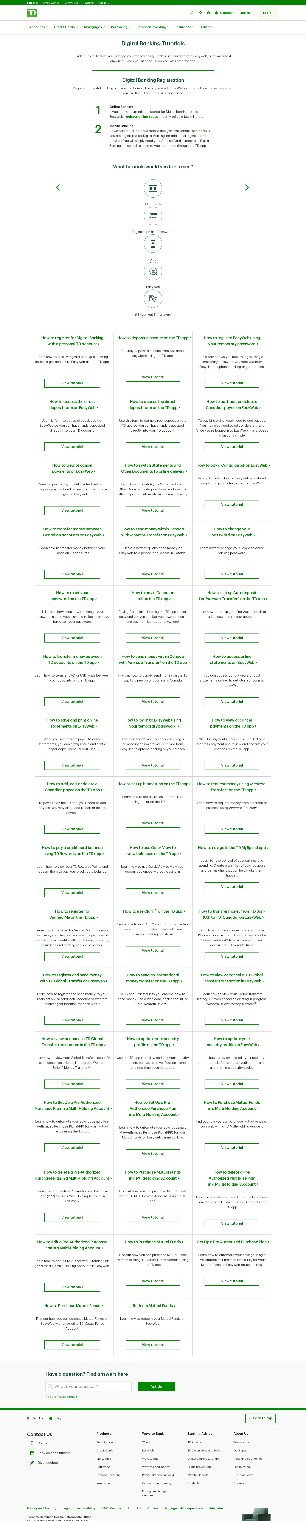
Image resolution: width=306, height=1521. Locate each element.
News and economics (247, 1367)
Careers (238, 1392)
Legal (67, 1417)
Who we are (241, 1351)
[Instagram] (50, 1459)
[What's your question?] (88, 1295)
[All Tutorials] (153, 182)
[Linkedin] (71, 1459)
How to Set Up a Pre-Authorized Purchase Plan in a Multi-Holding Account (153, 1042)
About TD (104, 3)
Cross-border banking (156, 1392)
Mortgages (94, 27)
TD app (146, 1351)
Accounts (38, 27)
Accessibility (86, 1417)
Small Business (51, 3)
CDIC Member (111, 1417)
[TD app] (153, 237)
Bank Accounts (106, 1351)
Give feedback (45, 1371)
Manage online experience (184, 1417)
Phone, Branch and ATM (158, 1384)
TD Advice (194, 1351)
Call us (39, 1352)
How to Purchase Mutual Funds (153, 1166)
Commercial (71, 3)
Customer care (243, 1384)
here (202, 120)
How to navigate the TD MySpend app (232, 797)
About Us (134, 1417)
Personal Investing (153, 27)
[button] (192, 12)
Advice (207, 27)
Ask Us (156, 1295)
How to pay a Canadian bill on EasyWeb (232, 450)
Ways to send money (156, 1375)
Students (193, 1392)
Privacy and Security (41, 1417)
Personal (32, 3)
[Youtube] (60, 1459)
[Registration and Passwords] (153, 210)
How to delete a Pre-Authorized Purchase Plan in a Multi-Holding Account (232, 1107)
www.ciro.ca (37, 1512)
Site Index (216, 1417)
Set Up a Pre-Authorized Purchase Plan (232, 1166)
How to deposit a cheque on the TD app (152, 327)
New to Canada (198, 1384)
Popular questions (61, 1305)
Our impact (240, 1359)
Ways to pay (150, 1367)
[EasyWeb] (153, 265)
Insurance (185, 27)
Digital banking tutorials (203, 1367)
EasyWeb (148, 1359)
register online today (141, 106)
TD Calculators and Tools (204, 1359)
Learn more (36, 1490)
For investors (242, 1375)
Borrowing (120, 27)
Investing (89, 3)
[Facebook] (41, 1459)
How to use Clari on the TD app (153, 855)
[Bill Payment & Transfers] (153, 292)
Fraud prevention (199, 1375)
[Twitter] (32, 1459)
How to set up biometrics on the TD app (152, 738)
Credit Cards (66, 27)
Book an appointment (51, 1362)
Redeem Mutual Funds (153, 1220)
